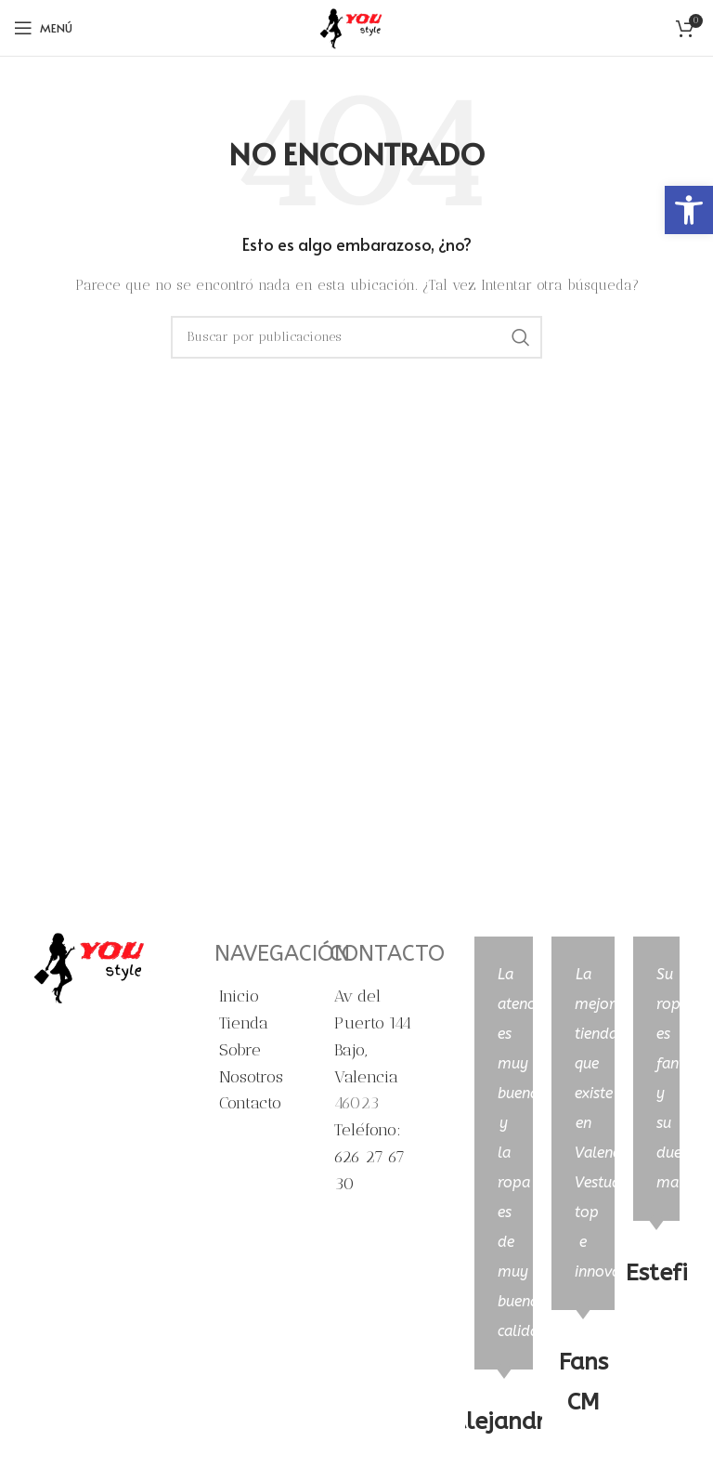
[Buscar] (356, 337)
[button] (689, 210)
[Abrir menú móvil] (43, 27)
